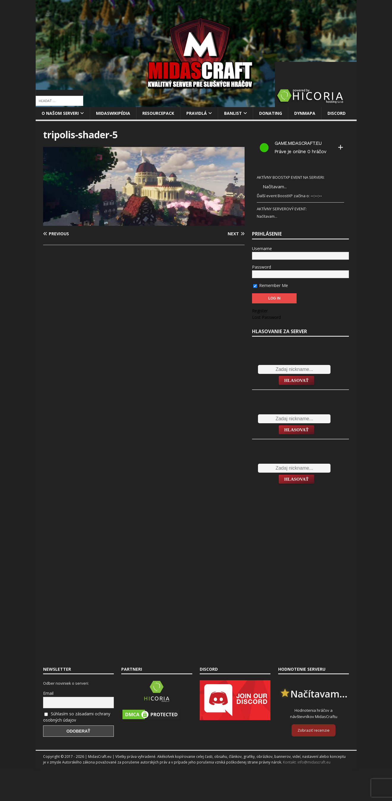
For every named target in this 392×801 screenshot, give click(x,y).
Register (260, 310)
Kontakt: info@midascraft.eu (306, 762)
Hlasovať (296, 380)
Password (261, 267)
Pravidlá (198, 113)
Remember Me (270, 285)
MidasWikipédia (114, 113)
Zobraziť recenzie (313, 730)
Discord (338, 113)
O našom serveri (60, 113)
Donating (272, 113)
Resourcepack (160, 113)
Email (48, 693)
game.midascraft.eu (298, 143)
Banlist (235, 113)
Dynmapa (306, 113)
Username (262, 248)
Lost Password (266, 317)
